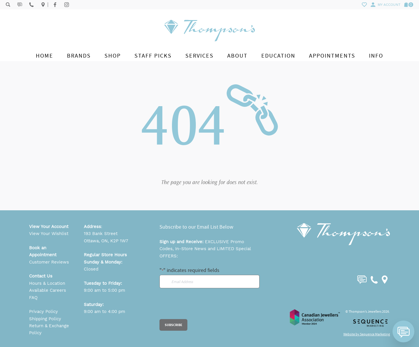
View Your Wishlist (48, 233)
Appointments (332, 55)
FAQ (33, 297)
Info (376, 55)
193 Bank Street (101, 233)
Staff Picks (153, 55)
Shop (112, 55)
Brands (79, 55)
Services (199, 55)
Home (44, 55)
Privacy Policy (43, 311)
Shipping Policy (45, 318)
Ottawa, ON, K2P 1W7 (106, 240)
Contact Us (40, 276)
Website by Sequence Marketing (366, 334)
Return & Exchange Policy (49, 329)
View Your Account (48, 226)
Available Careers (47, 290)
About (237, 55)
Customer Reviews (49, 262)
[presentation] (203, 307)
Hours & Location (47, 283)
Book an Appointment (42, 251)
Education (278, 55)
